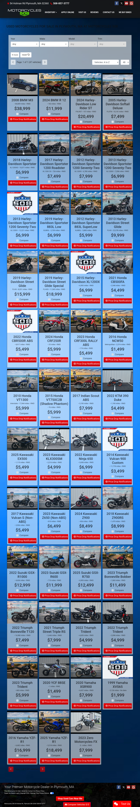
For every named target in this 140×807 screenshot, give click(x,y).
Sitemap (32, 793)
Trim (100, 38)
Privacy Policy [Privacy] (40, 791)
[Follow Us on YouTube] (126, 3)
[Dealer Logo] (24, 12)
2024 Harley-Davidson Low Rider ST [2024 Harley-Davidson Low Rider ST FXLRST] (86, 104)
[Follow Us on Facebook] (117, 3)
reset (26, 54)
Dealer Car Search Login (11, 793)
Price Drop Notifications (23, 119)
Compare (24, 114)
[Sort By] (105, 62)
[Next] (44, 62)
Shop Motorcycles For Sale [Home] (12, 791)
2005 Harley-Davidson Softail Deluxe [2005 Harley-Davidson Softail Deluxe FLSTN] (118, 104)
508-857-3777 (61, 3)
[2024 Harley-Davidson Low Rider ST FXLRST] (86, 84)
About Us (24, 791)
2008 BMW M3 (22, 100)
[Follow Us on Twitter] (121, 3)
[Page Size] (125, 62)
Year (13, 38)
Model (72, 38)
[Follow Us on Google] (131, 3)
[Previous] (13, 62)
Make (42, 38)
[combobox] (25, 44)
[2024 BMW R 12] (54, 84)
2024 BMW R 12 (54, 100)
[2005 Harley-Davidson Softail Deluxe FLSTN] (118, 84)
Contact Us (31, 791)
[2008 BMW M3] (22, 84)
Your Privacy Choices (45, 793)
